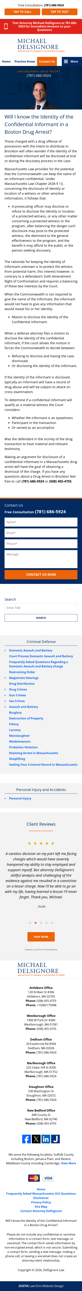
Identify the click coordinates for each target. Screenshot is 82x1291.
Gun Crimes (17, 695)
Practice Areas (25, 61)
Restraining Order (22, 672)
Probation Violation (23, 747)
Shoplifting (17, 759)
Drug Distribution (22, 684)
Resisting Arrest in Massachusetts (33, 753)
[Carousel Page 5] (52, 923)
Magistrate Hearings (24, 678)
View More (41, 936)
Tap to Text (60, 12)
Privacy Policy (41, 1202)
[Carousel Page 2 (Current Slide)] (35, 923)
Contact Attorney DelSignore (41, 1211)
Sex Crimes (17, 701)
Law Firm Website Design (41, 1286)
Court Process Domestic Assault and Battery (41, 656)
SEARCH (41, 617)
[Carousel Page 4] (46, 923)
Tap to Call (22, 12)
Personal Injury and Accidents (41, 789)
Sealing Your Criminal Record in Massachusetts (43, 765)
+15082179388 (46, 1005)
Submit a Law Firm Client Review (41, 949)
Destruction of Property (26, 718)
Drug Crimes (18, 689)
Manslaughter (19, 736)
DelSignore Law (53, 1270)
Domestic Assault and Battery (30, 650)
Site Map (41, 1207)
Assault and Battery (23, 707)
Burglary (15, 713)
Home (6, 61)
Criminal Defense (41, 641)
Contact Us (47, 61)
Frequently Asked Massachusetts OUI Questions (41, 1194)
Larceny (15, 730)
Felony (14, 724)
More (74, 61)
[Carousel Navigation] (41, 923)
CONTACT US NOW (41, 574)
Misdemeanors (20, 741)
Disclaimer (41, 1198)
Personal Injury (20, 798)
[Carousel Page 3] (41, 923)
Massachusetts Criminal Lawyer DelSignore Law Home (41, 45)
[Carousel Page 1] (30, 923)
